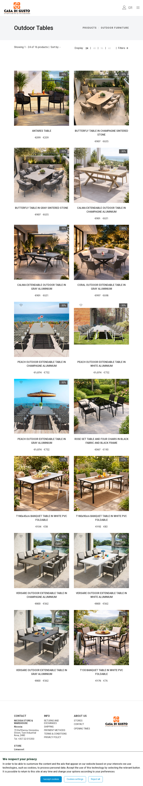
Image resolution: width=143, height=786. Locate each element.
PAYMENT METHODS (54, 730)
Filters (123, 48)
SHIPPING (49, 726)
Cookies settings (75, 779)
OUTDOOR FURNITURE (115, 28)
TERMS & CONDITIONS (55, 733)
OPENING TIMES (82, 728)
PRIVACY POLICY (52, 737)
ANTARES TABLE (41, 130)
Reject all (95, 779)
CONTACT (79, 724)
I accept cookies (51, 779)
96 (102, 48)
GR (130, 8)
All (109, 48)
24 (87, 48)
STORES (78, 720)
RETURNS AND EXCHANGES (51, 721)
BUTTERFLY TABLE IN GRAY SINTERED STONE (41, 207)
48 (94, 48)
